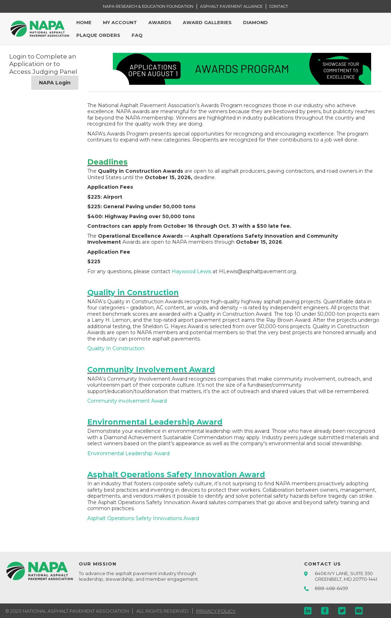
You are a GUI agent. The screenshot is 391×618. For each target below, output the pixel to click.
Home (84, 22)
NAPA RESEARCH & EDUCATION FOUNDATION (148, 6)
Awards (159, 22)
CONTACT (278, 6)
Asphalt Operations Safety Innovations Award (143, 518)
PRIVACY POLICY (216, 611)
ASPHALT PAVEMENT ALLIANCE (231, 6)
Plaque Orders (98, 35)
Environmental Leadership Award (128, 453)
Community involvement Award (127, 401)
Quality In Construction (115, 348)
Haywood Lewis (191, 271)
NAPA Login (55, 82)
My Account (120, 22)
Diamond (255, 22)
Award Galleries (207, 22)
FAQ (137, 35)
